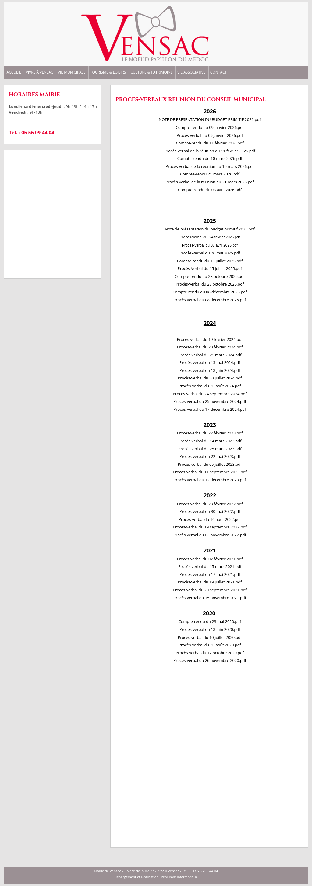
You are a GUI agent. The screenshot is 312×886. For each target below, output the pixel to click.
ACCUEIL (14, 72)
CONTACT (218, 72)
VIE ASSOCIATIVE (191, 72)
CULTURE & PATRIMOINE (151, 72)
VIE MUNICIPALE (72, 72)
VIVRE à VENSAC (39, 72)
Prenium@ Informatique (178, 876)
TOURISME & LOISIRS (108, 72)
